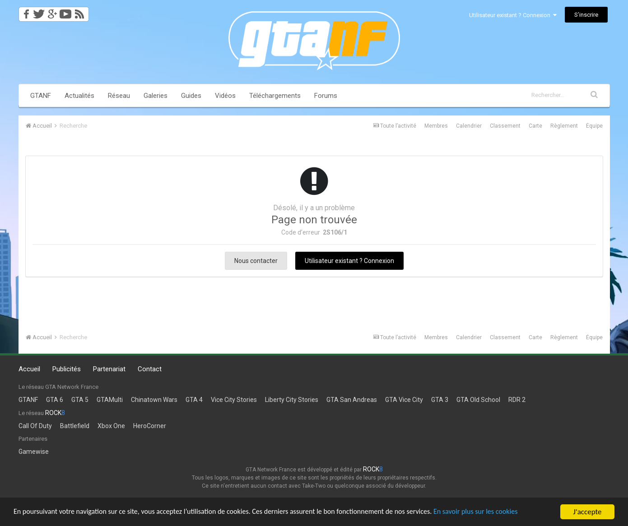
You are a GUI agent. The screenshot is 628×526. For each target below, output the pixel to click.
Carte (535, 126)
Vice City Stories (234, 399)
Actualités (79, 96)
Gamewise (34, 451)
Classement (505, 126)
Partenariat (109, 369)
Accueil (29, 369)
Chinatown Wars (154, 399)
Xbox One (111, 425)
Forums (325, 96)
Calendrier (469, 126)
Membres (436, 126)
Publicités (66, 369)
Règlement (564, 126)
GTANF (40, 96)
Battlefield (74, 425)
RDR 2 (517, 399)
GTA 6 (54, 399)
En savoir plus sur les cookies (504, 512)
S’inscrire (586, 14)
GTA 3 (439, 399)
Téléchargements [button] (275, 96)
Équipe (594, 126)
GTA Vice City (404, 399)
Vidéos (225, 96)
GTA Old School (478, 399)
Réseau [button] (119, 96)
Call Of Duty (35, 425)
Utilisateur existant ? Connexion (513, 15)
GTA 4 (194, 399)
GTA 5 (79, 399)
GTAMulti (110, 399)
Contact (150, 369)
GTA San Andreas (351, 399)
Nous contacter (256, 260)
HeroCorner (149, 425)
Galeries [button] (155, 96)
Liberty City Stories (291, 399)
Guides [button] (191, 96)
